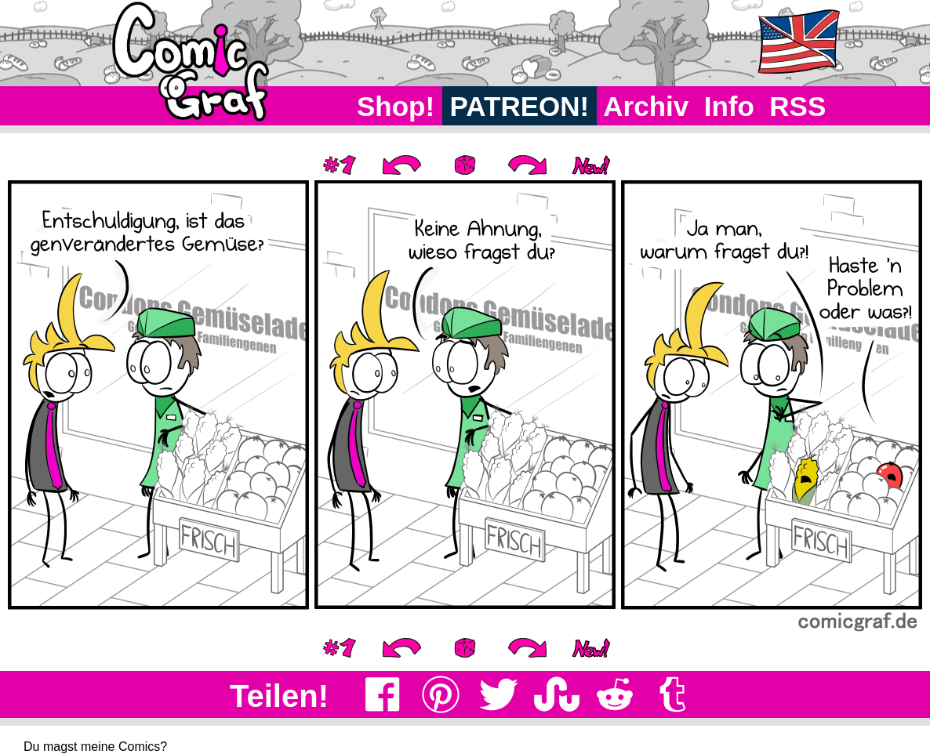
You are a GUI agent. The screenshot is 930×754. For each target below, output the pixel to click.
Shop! (395, 106)
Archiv (646, 106)
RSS (798, 106)
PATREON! (519, 106)
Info (729, 106)
